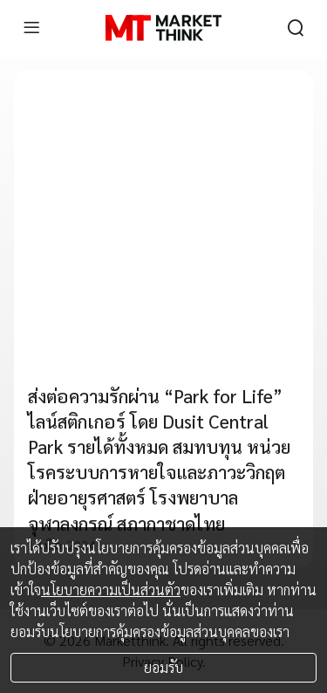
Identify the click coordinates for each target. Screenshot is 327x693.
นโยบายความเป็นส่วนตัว (111, 589)
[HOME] (163, 27)
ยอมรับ (163, 667)
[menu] (31, 27)
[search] (295, 27)
